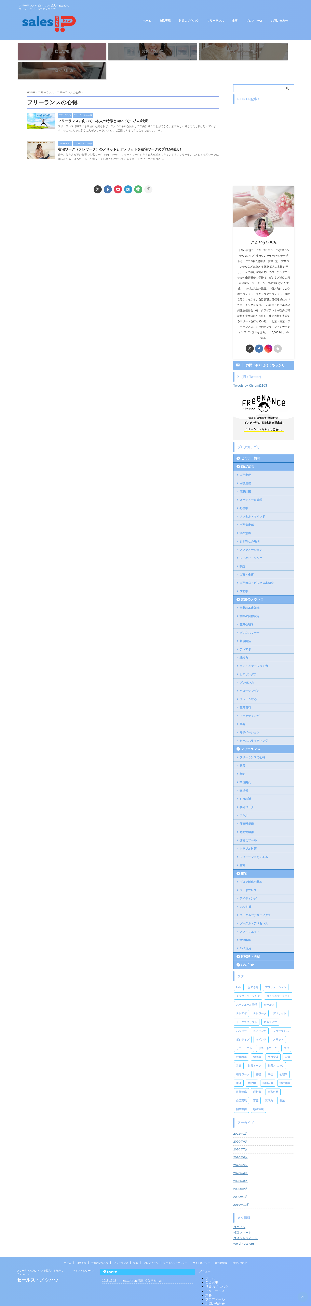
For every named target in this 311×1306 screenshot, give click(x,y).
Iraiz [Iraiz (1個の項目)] (238, 971)
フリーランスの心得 (252, 741)
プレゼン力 (247, 666)
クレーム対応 (248, 683)
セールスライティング (254, 724)
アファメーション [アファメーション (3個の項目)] (275, 971)
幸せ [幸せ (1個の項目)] (270, 1058)
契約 (242, 757)
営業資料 (245, 691)
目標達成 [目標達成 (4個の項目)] (241, 1075)
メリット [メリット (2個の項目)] (278, 1023)
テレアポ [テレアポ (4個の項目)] (241, 997)
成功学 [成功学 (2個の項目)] (252, 1066)
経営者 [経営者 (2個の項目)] (257, 1075)
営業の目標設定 (249, 600)
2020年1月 (240, 1180)
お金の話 (245, 782)
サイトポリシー (201, 1246)
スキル (244, 799)
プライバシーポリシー (175, 1246)
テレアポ (245, 633)
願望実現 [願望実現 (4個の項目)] (258, 1093)
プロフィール (254, 20)
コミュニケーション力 (254, 649)
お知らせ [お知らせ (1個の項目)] (253, 971)
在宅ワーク (247, 791)
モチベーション (249, 716)
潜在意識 (245, 517)
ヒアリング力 (248, 658)
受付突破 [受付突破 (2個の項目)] (273, 1040)
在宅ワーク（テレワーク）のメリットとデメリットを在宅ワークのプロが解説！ (129, 137)
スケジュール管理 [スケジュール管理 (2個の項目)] (246, 988)
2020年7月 (240, 1133)
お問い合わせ (279, 20)
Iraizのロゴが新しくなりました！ (143, 1264)
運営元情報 (221, 1246)
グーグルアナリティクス (255, 899)
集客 (235, 20)
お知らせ (245, 948)
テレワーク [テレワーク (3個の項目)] (259, 997)
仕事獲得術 (247, 807)
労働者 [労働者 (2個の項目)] (257, 1040)
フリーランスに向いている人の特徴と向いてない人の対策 (113, 105)
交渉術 (244, 774)
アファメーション (251, 533)
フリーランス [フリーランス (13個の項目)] (281, 1014)
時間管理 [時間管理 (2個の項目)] (267, 1066)
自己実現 (165, 20)
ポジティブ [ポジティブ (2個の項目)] (242, 1023)
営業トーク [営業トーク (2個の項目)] (254, 1049)
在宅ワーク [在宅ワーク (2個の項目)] (242, 1058)
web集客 (245, 923)
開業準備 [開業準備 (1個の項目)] (241, 1093)
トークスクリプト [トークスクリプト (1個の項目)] (246, 1005)
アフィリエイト (249, 915)
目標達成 (245, 467)
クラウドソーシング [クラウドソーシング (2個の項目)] (248, 979)
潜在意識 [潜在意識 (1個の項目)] (285, 1066)
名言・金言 (247, 558)
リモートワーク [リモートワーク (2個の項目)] (267, 1032)
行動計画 (245, 475)
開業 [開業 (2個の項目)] (282, 1084)
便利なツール (248, 824)
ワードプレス (248, 874)
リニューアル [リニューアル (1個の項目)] (244, 1032)
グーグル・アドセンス (254, 907)
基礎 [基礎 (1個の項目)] (258, 1058)
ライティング (248, 882)
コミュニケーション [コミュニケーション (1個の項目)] (278, 979)
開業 (242, 749)
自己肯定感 (247, 508)
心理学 (244, 492)
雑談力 (244, 641)
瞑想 (242, 550)
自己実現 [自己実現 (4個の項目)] (241, 1084)
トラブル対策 (248, 832)
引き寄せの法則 (249, 525)
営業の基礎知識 (249, 591)
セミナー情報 (248, 442)
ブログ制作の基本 (251, 865)
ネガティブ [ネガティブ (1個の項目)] (270, 1005)
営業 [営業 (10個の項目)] (238, 1049)
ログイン (239, 1211)
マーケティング (249, 699)
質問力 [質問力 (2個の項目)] (269, 1084)
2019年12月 (240, 1188)
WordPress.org (242, 1227)
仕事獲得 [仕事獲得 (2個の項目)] (241, 1040)
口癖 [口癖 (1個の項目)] (287, 1040)
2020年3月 (240, 1164)
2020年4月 (240, 1157)
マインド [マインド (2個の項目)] (261, 1023)
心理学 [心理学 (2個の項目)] (283, 1058)
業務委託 (245, 766)
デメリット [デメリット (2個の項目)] (279, 997)
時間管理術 (247, 815)
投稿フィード (241, 1216)
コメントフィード (244, 1222)
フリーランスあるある (254, 840)
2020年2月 (240, 1172)
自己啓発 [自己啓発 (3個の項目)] (273, 1075)
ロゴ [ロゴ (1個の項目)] (286, 1032)
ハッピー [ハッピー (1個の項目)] (241, 1014)
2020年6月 (240, 1141)
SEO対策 (245, 890)
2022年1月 (240, 1117)
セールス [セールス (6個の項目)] (269, 988)
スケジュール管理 (251, 483)
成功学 (244, 575)
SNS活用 (245, 932)
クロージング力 (249, 674)
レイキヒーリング (251, 541)
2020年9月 (240, 1125)
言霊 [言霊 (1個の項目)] (255, 1084)
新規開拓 (245, 624)
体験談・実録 (248, 940)
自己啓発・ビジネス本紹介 (257, 566)
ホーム (147, 20)
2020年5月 (240, 1149)
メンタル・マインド (252, 500)
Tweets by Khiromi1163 (250, 369)
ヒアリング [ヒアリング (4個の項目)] (259, 1014)
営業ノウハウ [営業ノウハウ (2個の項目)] (276, 1049)
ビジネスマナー (249, 616)
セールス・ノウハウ (37, 1263)
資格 (242, 849)
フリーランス (215, 20)
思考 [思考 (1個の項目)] (238, 1066)
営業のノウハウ (189, 20)
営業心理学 (247, 608)
